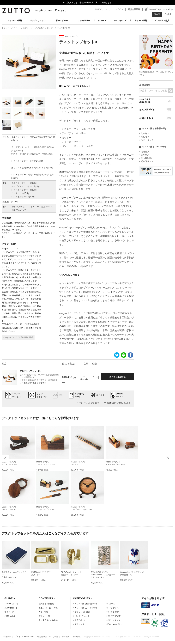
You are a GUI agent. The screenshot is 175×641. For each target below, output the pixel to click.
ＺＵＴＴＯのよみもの (48, 620)
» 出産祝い (144, 155)
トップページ (7, 28)
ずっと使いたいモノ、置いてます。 (50, 10)
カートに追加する (117, 377)
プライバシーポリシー (24, 637)
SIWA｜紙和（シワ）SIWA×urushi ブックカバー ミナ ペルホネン (104, 574)
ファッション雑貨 (13, 20)
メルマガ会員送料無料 (156, 100)
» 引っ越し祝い (146, 158)
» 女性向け (144, 133)
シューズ (102, 20)
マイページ (9, 612)
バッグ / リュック (38, 20)
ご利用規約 (6, 637)
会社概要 (65, 637)
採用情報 (77, 637)
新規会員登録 (134, 9)
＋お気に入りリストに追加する (33, 383)
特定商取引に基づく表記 (47, 637)
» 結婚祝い (144, 151)
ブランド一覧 (44, 616)
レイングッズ (120, 20)
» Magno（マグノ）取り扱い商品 (18, 337)
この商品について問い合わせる (118, 403)
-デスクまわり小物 (41, 28)
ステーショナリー (23, 28)
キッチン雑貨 (141, 20)
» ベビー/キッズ (146, 140)
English (168, 14)
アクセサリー (84, 20)
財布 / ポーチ (62, 20)
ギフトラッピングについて (89, 403)
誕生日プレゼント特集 (48, 608)
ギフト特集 (43, 612)
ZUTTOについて (102, 9)
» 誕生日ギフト (146, 161)
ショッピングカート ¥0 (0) (161, 9)
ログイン (119, 9)
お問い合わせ (156, 118)
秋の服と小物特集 (46, 604)
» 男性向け (144, 137)
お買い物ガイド (156, 109)
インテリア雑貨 (162, 20)
